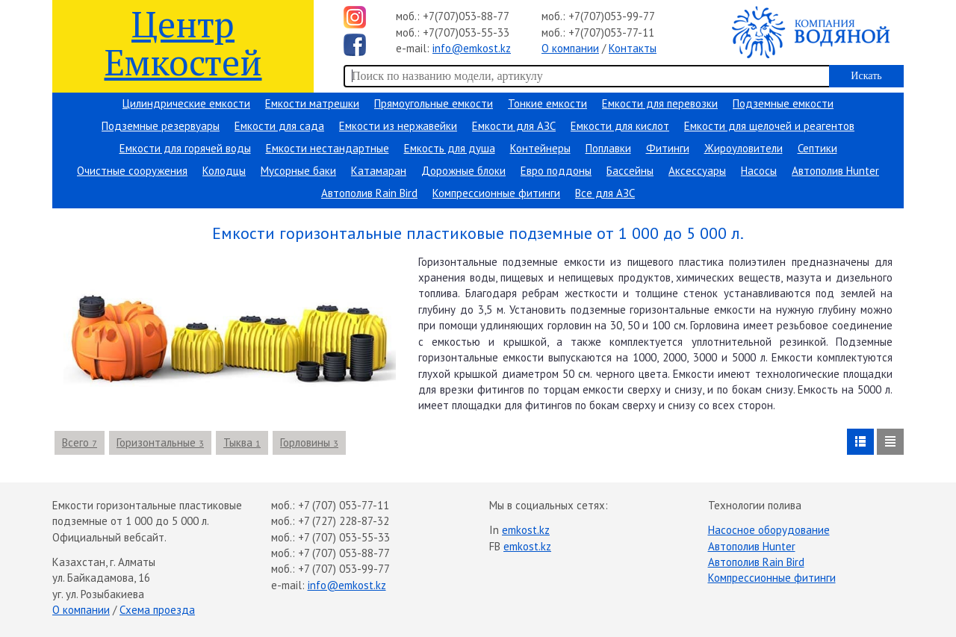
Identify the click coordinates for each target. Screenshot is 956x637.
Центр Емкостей (183, 42)
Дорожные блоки (463, 171)
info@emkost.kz (471, 48)
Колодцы (224, 171)
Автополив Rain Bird (369, 193)
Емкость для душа (449, 148)
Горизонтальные (160, 442)
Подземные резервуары (161, 126)
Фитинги (667, 148)
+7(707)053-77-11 (611, 32)
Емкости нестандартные (327, 148)
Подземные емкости (783, 103)
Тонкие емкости (547, 103)
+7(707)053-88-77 (466, 16)
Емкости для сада (279, 126)
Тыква (242, 442)
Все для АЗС (605, 193)
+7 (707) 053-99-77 (344, 569)
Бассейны (630, 171)
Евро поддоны (556, 171)
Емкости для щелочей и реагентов (769, 126)
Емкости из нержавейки (398, 126)
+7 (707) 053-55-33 (344, 537)
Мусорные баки (298, 171)
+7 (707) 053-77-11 (343, 505)
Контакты (633, 48)
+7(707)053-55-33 (466, 32)
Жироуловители (743, 148)
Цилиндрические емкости (186, 103)
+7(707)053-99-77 (611, 16)
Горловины (309, 442)
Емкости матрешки (312, 103)
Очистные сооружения (132, 171)
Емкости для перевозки (660, 103)
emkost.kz (526, 530)
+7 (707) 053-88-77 (344, 553)
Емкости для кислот (620, 126)
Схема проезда (157, 610)
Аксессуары (697, 171)
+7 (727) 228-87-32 (343, 521)
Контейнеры (540, 148)
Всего (79, 442)
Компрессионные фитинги (496, 193)
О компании (570, 48)
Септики (817, 148)
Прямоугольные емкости (433, 103)
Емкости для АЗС (514, 126)
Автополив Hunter (835, 171)
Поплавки (608, 148)
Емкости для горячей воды (185, 148)
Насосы (759, 171)
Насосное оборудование (769, 530)
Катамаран (378, 171)
